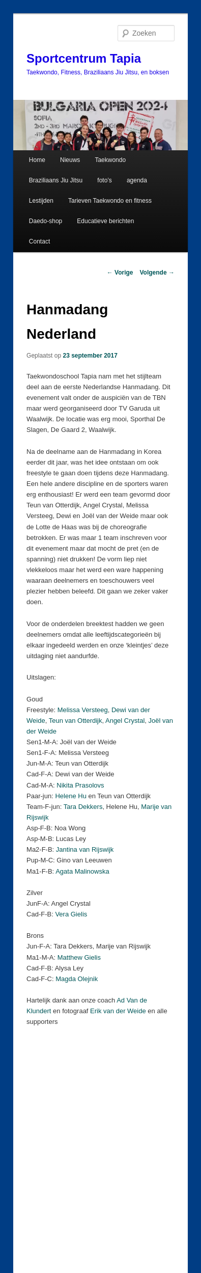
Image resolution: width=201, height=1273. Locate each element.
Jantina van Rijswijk (84, 849)
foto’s (104, 180)
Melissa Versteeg (83, 710)
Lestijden (41, 200)
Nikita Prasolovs (80, 785)
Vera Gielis (71, 914)
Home (37, 160)
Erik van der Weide (118, 1011)
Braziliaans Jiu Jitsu (55, 180)
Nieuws (70, 160)
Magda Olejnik (76, 979)
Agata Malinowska (82, 871)
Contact (39, 241)
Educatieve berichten (105, 221)
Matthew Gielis (79, 957)
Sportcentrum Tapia (83, 58)
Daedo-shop (45, 221)
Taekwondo (110, 160)
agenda (137, 180)
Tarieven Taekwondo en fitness (110, 200)
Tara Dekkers (83, 806)
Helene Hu (70, 796)
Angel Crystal (125, 720)
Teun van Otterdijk (75, 720)
